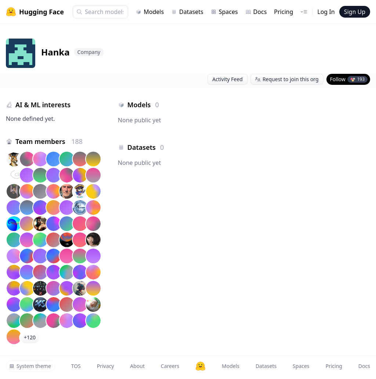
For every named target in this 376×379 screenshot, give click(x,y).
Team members (49, 141)
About (137, 365)
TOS (76, 365)
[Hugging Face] (200, 366)
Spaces (224, 12)
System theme (30, 365)
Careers (170, 365)
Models (149, 12)
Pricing (283, 12)
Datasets (187, 12)
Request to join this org (287, 79)
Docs (256, 12)
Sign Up (354, 12)
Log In (326, 12)
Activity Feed (227, 79)
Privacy (105, 365)
